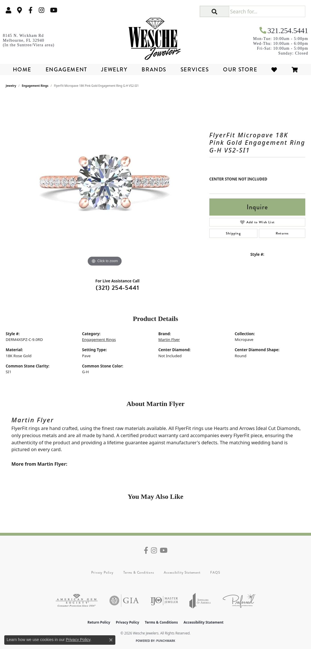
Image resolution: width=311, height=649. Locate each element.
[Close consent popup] (110, 640)
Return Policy (98, 622)
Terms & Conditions (138, 572)
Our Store (240, 69)
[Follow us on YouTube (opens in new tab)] (53, 10)
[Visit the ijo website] (164, 600)
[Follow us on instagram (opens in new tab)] (41, 10)
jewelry (11, 86)
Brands (154, 69)
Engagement (66, 69)
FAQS (215, 572)
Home (22, 69)
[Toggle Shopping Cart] (295, 69)
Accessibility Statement (182, 572)
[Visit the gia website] (124, 600)
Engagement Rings (35, 86)
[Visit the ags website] (76, 600)
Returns (282, 233)
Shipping (233, 233)
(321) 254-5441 (117, 287)
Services (195, 69)
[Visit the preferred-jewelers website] (239, 600)
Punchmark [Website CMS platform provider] (165, 641)
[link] (19, 10)
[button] (8, 10)
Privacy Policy (102, 572)
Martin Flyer (169, 339)
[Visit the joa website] (200, 600)
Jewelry (114, 69)
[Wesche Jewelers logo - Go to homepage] (156, 37)
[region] (104, 182)
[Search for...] (267, 11)
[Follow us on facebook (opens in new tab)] (30, 10)
